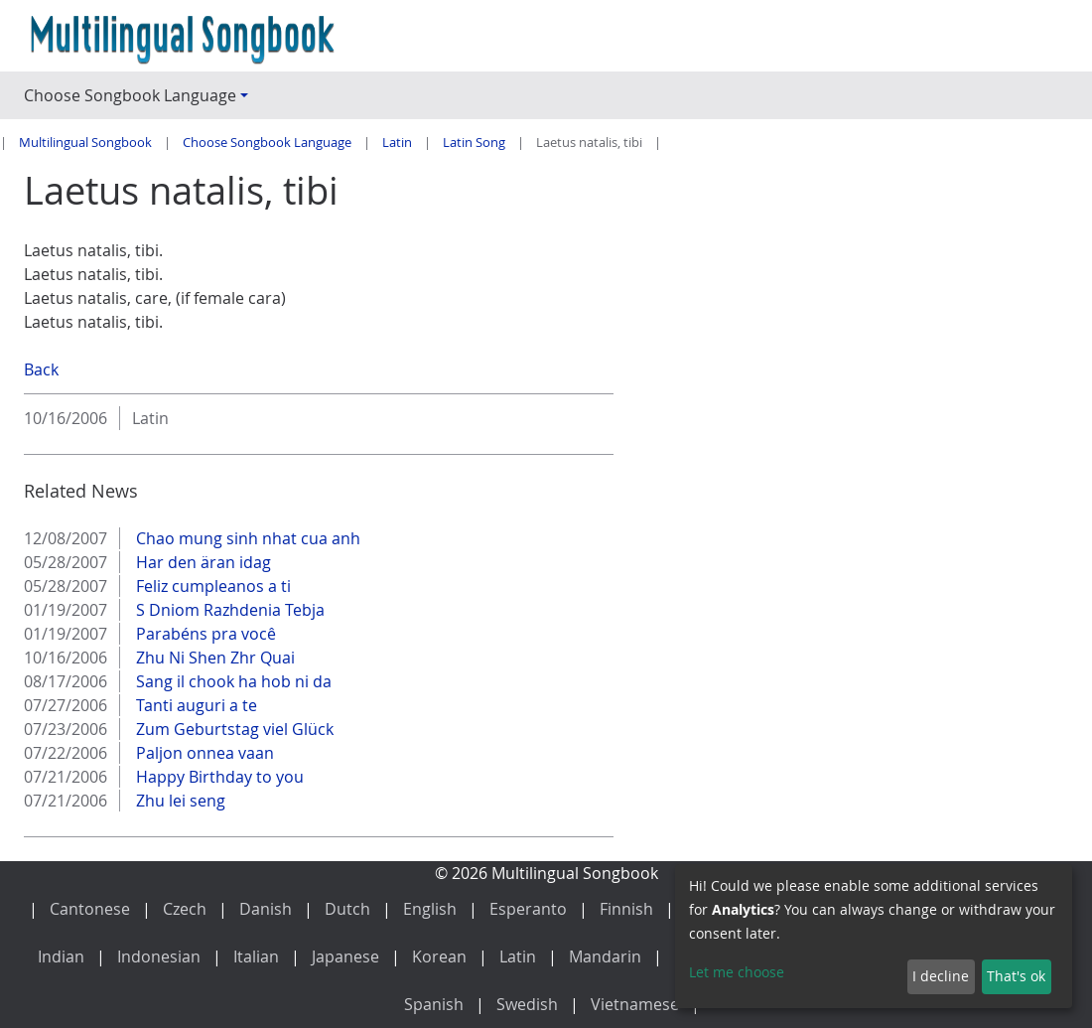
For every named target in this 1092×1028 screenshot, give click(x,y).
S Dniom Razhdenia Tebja (228, 610)
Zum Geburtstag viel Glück (233, 729)
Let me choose (736, 971)
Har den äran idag (201, 562)
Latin (397, 142)
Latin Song (474, 142)
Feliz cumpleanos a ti (211, 586)
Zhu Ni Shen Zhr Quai (213, 657)
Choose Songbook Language (267, 142)
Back (41, 369)
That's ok (1016, 975)
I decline (940, 975)
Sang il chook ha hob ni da (232, 681)
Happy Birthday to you (218, 777)
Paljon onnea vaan (203, 753)
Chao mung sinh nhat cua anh (246, 538)
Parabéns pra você (204, 634)
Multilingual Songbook (85, 142)
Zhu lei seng (178, 800)
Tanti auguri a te (194, 705)
